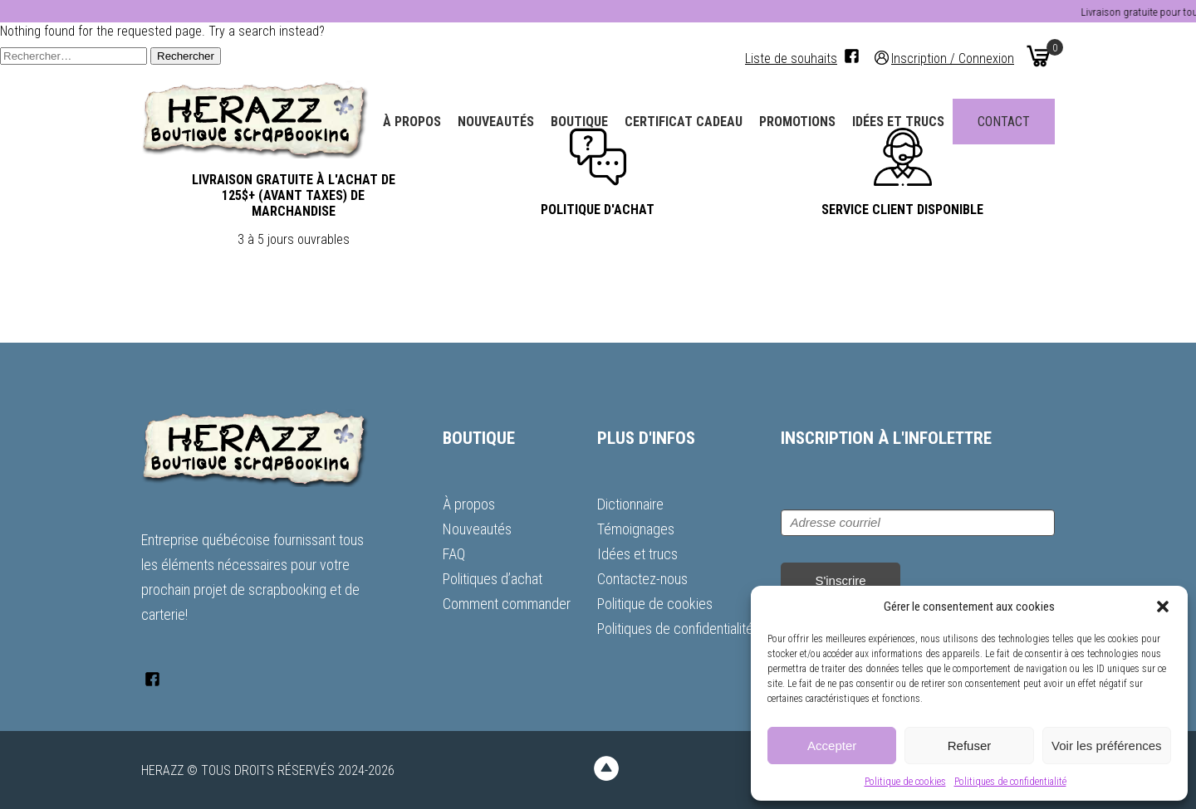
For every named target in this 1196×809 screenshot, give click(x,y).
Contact (1004, 121)
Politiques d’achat (492, 578)
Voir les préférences (1106, 745)
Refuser (970, 745)
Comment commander (507, 603)
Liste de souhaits (791, 58)
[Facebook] (852, 56)
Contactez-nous (642, 578)
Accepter (831, 745)
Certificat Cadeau (684, 121)
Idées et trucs (898, 121)
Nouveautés (496, 121)
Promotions (797, 121)
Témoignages (635, 529)
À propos (412, 121)
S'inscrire (840, 580)
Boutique (579, 121)
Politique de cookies (905, 781)
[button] (1162, 606)
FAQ (454, 554)
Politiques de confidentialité (1010, 781)
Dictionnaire (630, 504)
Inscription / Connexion (952, 58)
